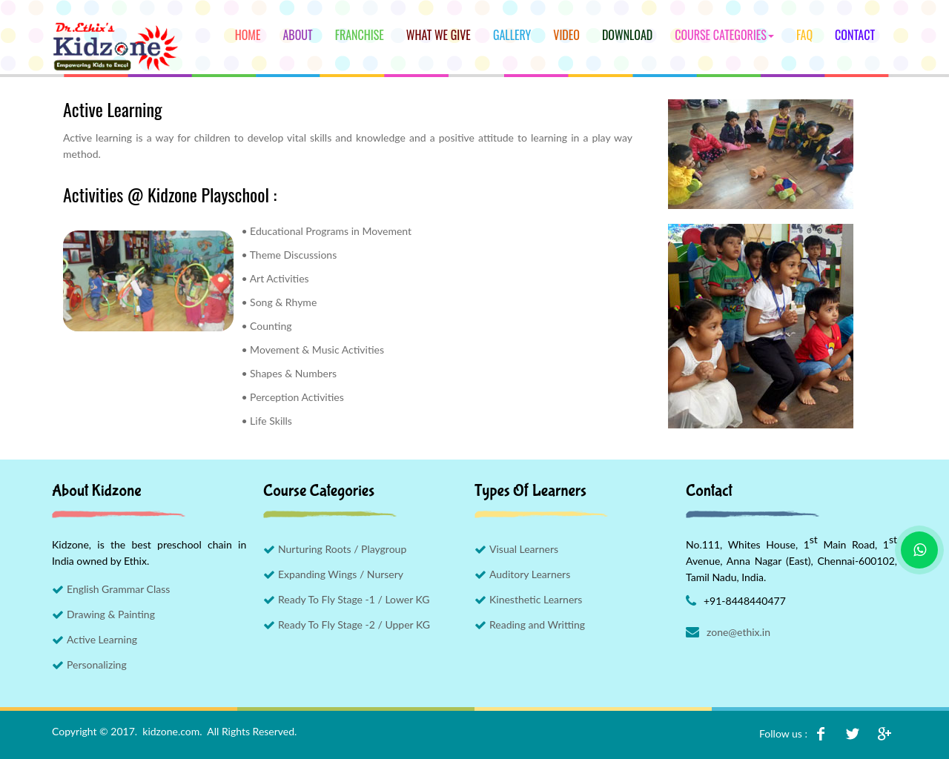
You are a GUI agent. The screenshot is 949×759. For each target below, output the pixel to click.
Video (566, 35)
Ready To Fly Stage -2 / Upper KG (354, 624)
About (297, 35)
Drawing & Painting (111, 614)
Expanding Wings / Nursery (340, 574)
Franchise (359, 35)
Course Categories (724, 35)
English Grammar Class (118, 589)
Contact (855, 35)
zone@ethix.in (738, 632)
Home (248, 35)
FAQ (804, 35)
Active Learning (102, 639)
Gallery (512, 35)
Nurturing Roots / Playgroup (342, 549)
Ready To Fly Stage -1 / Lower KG (353, 599)
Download (627, 35)
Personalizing (97, 664)
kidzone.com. (172, 731)
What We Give (438, 35)
